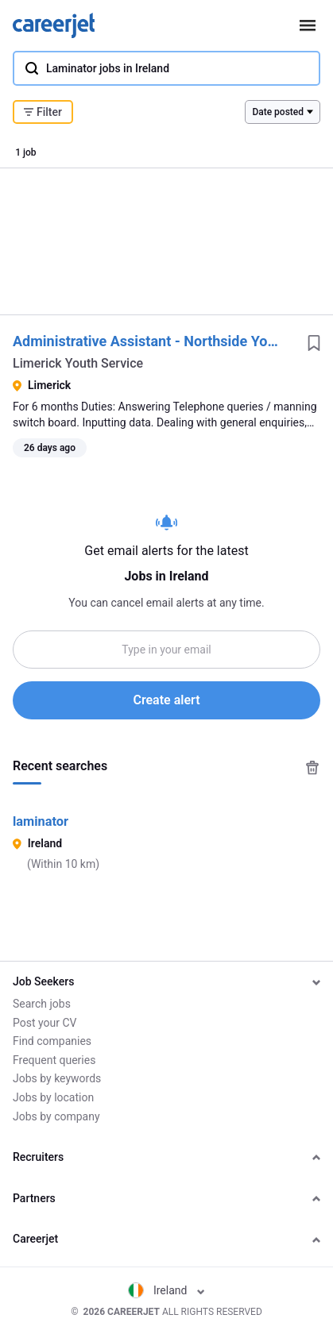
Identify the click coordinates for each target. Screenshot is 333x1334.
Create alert (166, 699)
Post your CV (44, 1022)
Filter (43, 112)
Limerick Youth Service (78, 363)
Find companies (52, 1041)
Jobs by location (53, 1097)
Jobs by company (56, 1116)
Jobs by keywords (57, 1078)
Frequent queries (54, 1060)
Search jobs (42, 1003)
